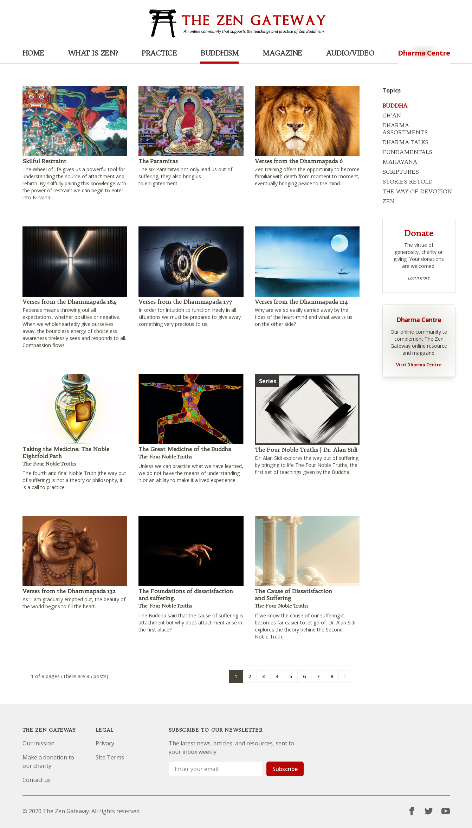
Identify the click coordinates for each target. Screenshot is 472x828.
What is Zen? (93, 53)
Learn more (419, 278)
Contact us (36, 780)
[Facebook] (412, 811)
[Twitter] (429, 811)
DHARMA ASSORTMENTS (405, 129)
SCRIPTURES (400, 171)
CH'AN (391, 115)
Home (33, 53)
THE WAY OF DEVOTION (417, 191)
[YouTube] (445, 811)
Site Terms (110, 757)
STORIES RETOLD (407, 181)
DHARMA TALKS (405, 142)
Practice (159, 53)
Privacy (105, 743)
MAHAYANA (399, 161)
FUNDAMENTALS (407, 151)
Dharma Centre (418, 319)
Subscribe (285, 769)
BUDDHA (394, 105)
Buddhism (219, 53)
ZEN (388, 201)
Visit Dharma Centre (419, 365)
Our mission (38, 743)
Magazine (282, 53)
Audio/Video (350, 53)
